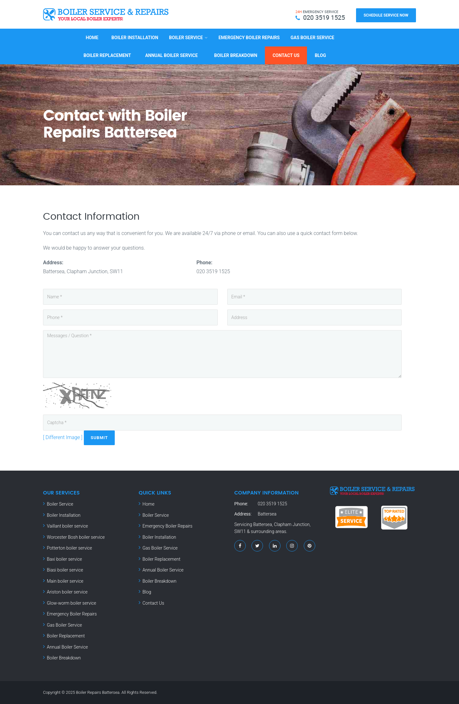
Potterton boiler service (69, 548)
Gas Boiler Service (312, 37)
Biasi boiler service (65, 569)
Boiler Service (186, 37)
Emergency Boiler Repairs (249, 37)
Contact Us (286, 55)
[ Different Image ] (63, 437)
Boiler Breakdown (235, 55)
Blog (320, 55)
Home (92, 37)
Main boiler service (65, 580)
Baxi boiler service (64, 558)
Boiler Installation (135, 37)
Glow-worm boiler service (71, 602)
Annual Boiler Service (171, 55)
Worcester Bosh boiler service (76, 536)
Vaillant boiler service (67, 526)
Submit (99, 437)
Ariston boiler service (67, 591)
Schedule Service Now (386, 15)
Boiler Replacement (107, 55)
